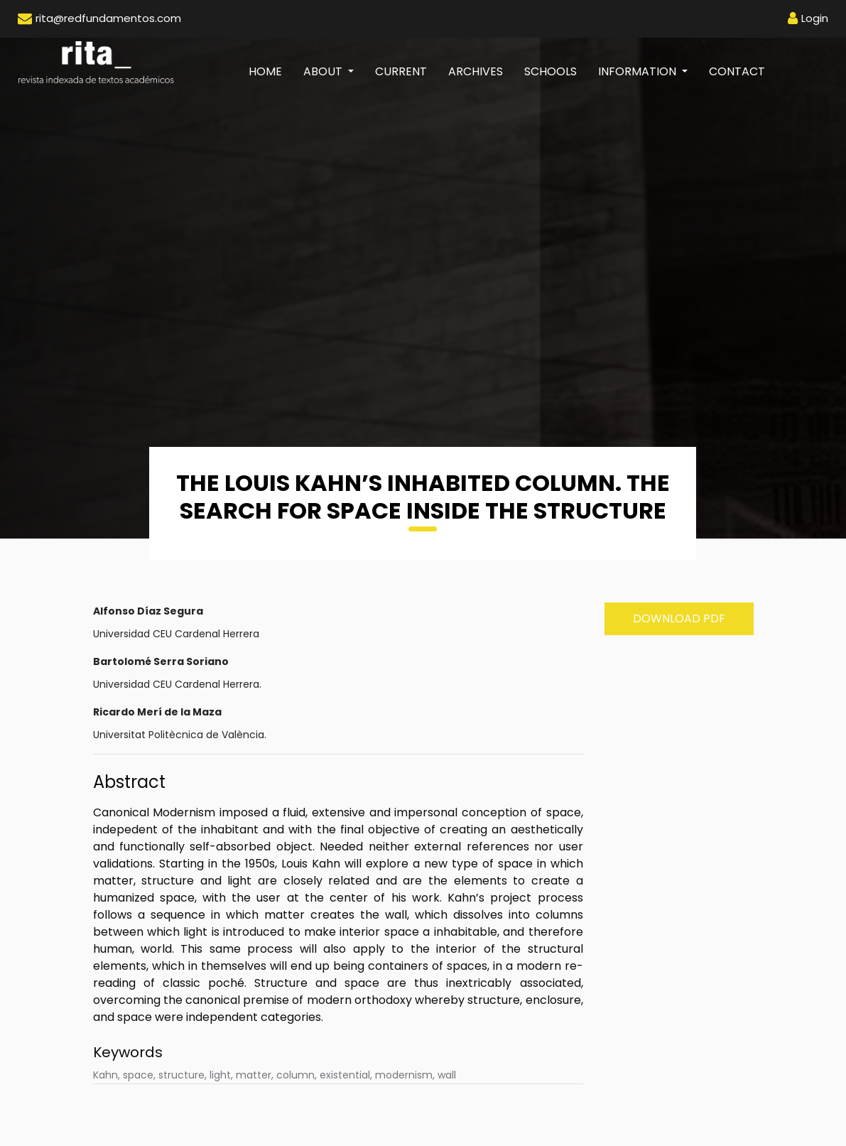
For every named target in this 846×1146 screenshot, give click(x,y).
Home (271, 71)
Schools (550, 71)
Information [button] (638, 71)
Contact (737, 71)
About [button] (324, 71)
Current (401, 71)
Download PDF (679, 618)
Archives (475, 71)
